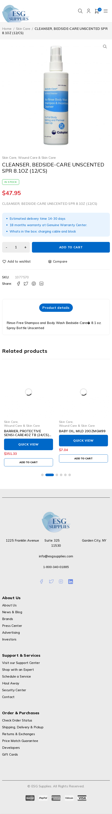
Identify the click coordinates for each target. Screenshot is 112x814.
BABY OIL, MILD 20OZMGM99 (82, 431)
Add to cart (72, 247)
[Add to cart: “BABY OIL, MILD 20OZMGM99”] (83, 459)
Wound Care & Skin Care (37, 158)
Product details (56, 308)
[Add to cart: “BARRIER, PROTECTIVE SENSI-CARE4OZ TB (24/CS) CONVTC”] (28, 463)
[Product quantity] (17, 247)
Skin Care (23, 29)
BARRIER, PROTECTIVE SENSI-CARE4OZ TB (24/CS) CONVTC (26, 435)
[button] (105, 46)
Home (7, 29)
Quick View (28, 445)
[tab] (56, 308)
